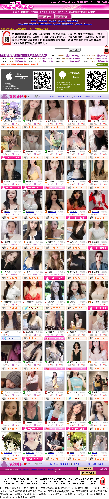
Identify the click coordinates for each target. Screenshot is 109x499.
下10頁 (94, 96)
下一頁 (87, 96)
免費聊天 (39, 302)
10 (82, 96)
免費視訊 (17, 121)
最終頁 (100, 96)
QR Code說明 (102, 65)
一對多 (18, 332)
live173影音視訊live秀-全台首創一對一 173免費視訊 (36, 469)
